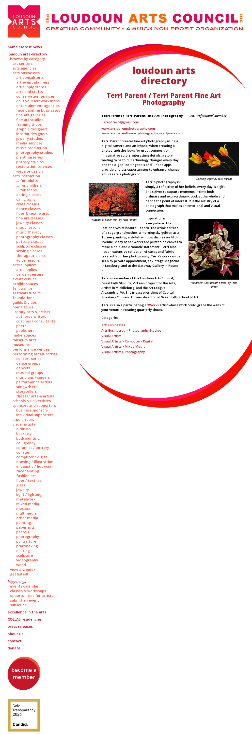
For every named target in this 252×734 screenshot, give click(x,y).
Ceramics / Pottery (32, 447)
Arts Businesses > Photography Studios (131, 330)
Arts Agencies (24, 68)
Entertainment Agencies (38, 105)
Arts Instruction (26, 176)
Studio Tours (23, 419)
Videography (27, 560)
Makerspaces (24, 335)
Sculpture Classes (31, 246)
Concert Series (28, 358)
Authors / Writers (31, 316)
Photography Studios (34, 152)
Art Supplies (26, 269)
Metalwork (25, 499)
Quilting (23, 550)
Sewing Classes (29, 251)
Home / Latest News (25, 47)
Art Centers (22, 63)
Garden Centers (29, 274)
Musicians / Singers (33, 377)
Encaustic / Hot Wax (33, 466)
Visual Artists (24, 424)
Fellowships (22, 288)
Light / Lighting (28, 494)
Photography (27, 536)
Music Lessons (28, 227)
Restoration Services (34, 166)
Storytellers (26, 391)
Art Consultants (30, 77)
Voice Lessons (27, 260)
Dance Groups (28, 363)
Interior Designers (31, 133)
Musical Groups (29, 372)
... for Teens (26, 190)
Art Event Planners (32, 82)
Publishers (25, 330)
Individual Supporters (34, 414)
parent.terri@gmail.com (120, 122)
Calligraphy (26, 199)
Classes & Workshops (28, 591)
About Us (15, 633)
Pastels (22, 532)
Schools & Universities (32, 400)
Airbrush (23, 429)
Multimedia (26, 513)
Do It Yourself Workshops (38, 101)
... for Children (28, 185)
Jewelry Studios (29, 138)
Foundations (23, 297)
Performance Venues (31, 349)
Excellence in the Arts (27, 612)
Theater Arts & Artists (35, 396)
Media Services (29, 143)
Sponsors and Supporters (34, 405)
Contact (15, 641)
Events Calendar (24, 586)
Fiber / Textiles (28, 480)
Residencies (25, 619)
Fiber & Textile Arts (32, 213)
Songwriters (26, 386)
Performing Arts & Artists (35, 354)
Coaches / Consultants (35, 321)
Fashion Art (26, 475)
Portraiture (26, 541)
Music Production (31, 147)
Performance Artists (34, 382)
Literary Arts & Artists (31, 311)
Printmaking (27, 546)
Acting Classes (28, 194)
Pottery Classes (29, 241)
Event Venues (24, 279)
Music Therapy (29, 232)
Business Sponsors (32, 410)
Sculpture (24, 555)
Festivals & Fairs (27, 293)
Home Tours (23, 307)
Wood (21, 564)
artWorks (151, 305)
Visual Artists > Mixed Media (123, 346)
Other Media (27, 518)
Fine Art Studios (29, 119)
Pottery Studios (30, 162)
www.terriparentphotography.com (128, 128)
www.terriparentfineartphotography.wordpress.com (142, 133)
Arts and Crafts (29, 91)
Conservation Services (35, 96)
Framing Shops (29, 124)
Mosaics (23, 508)
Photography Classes (34, 236)
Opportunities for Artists (31, 595)
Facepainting (27, 471)
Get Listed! (19, 574)
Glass (20, 485)
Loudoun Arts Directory (27, 54)
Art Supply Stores (31, 87)
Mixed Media (27, 503)
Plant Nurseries (29, 157)
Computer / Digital (32, 457)
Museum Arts (24, 340)
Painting (23, 522)
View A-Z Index (22, 569)
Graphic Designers (31, 129)
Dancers (23, 368)
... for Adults (27, 180)
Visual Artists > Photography (123, 352)
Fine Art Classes (29, 218)
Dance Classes (28, 208)
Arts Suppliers (24, 265)
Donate (14, 648)
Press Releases (20, 626)
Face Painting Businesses (38, 110)
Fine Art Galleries (30, 115)
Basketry (24, 433)
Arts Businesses (26, 73)
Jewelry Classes (29, 222)
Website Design (29, 171)
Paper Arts (25, 527)
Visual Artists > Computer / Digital (127, 341)
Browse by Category (27, 58)
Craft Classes (27, 204)
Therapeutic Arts (31, 255)
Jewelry (22, 489)
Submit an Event (24, 600)
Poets (21, 325)
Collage (22, 452)
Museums (21, 344)
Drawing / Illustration (34, 461)
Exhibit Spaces (25, 283)
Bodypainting (28, 438)
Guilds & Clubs (25, 302)
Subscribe (18, 605)
